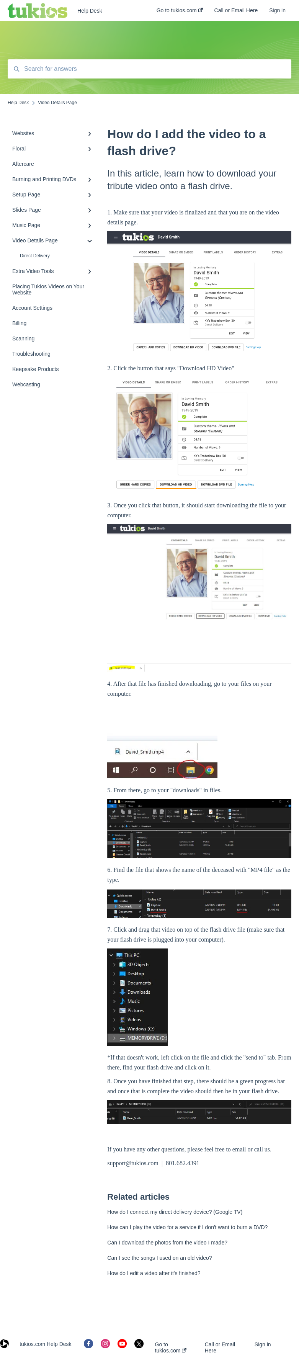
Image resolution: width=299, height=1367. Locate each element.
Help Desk (89, 11)
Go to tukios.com (171, 1347)
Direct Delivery (35, 255)
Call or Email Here (220, 1347)
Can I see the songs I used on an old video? (159, 1258)
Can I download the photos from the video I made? (167, 1242)
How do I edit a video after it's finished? (153, 1273)
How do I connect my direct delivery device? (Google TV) (174, 1212)
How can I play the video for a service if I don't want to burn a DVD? (187, 1227)
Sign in (263, 1344)
